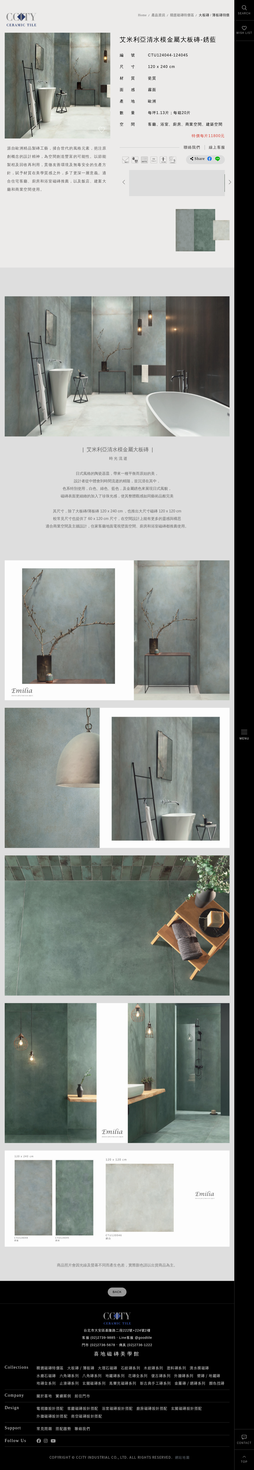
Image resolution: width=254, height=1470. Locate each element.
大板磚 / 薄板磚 (81, 1368)
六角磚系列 (69, 1375)
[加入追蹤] (102, 130)
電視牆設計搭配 (50, 1408)
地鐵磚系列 (115, 1375)
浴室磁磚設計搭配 (117, 1408)
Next (230, 182)
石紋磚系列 (130, 1368)
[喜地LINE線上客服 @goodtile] (217, 147)
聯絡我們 (82, 1428)
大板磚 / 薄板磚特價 (214, 15)
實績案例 (63, 1396)
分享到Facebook (209, 158)
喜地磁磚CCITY (21, 19)
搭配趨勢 (63, 1428)
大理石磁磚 (107, 1368)
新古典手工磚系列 (155, 1383)
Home (142, 15)
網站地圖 (182, 1457)
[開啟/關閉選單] (244, 735)
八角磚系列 (92, 1375)
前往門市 (82, 1396)
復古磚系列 (161, 1375)
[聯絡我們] (244, 1439)
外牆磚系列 (184, 1375)
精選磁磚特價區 (182, 15)
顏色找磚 (217, 1383)
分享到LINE (217, 158)
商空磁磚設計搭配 (86, 1416)
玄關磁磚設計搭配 (186, 1408)
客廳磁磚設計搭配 (82, 1408)
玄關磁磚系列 (94, 1383)
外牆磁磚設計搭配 (51, 1416)
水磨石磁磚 (46, 1375)
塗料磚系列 (176, 1368)
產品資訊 (158, 15)
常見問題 (44, 1428)
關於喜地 (44, 1396)
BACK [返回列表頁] (117, 1292)
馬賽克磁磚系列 (122, 1383)
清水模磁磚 (199, 1368)
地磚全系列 (46, 1383)
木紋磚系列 (153, 1368)
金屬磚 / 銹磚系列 (190, 1383)
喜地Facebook (38, 1441)
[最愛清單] (244, 30)
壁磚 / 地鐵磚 (208, 1375)
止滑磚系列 (69, 1383)
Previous (124, 182)
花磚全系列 (138, 1375)
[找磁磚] (244, 10)
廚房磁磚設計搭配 (151, 1408)
